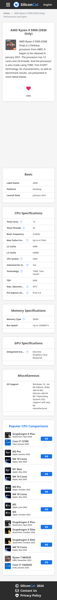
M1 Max (17, 469)
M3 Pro (16, 487)
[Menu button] (8, 5)
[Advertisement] (28, 136)
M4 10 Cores (19, 459)
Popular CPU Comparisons (28, 426)
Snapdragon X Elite (23, 529)
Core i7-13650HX (22, 565)
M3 (14, 512)
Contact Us (28, 590)
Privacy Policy (30, 595)
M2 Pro (16, 451)
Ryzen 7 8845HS (21, 557)
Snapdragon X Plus (23, 434)
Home (6, 13)
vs (46, 439)
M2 (14, 504)
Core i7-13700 (20, 441)
